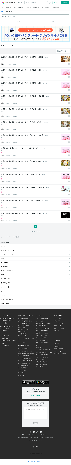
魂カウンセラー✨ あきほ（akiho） (7, 64)
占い (2, 59)
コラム (2, 215)
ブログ (8, 237)
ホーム (2, 237)
